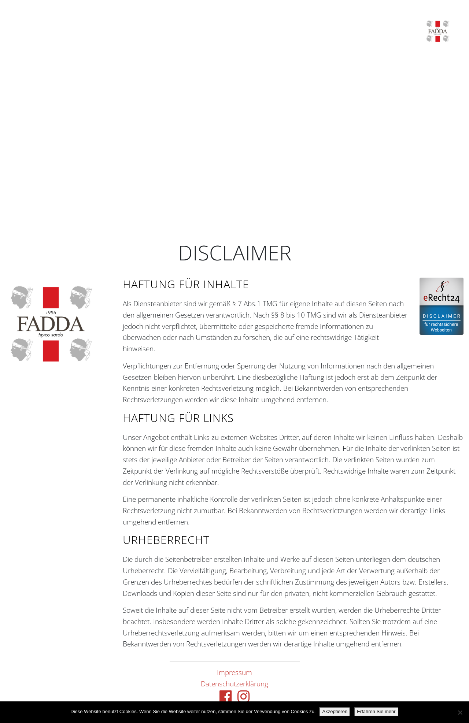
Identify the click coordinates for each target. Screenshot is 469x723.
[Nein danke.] (460, 712)
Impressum (234, 672)
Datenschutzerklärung (234, 684)
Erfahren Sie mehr (376, 711)
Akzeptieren (334, 711)
